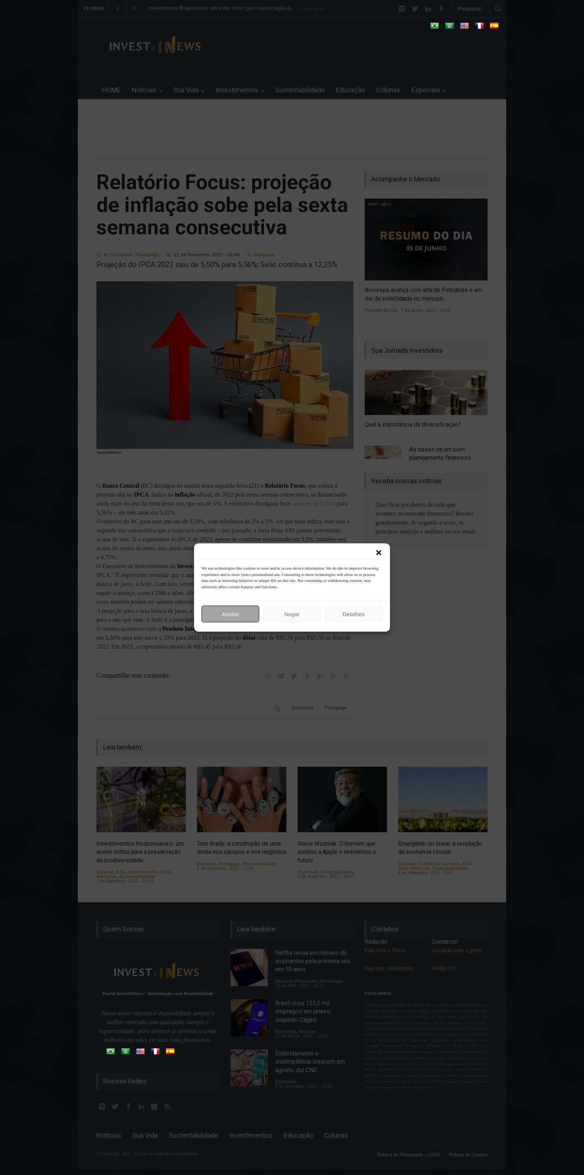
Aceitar (230, 614)
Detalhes (354, 614)
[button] (379, 553)
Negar (292, 614)
